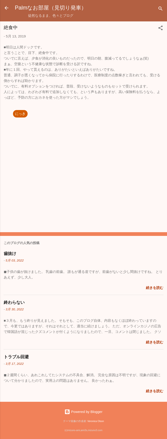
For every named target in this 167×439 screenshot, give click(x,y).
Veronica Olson (95, 421)
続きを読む (154, 288)
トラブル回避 (16, 357)
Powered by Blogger (83, 412)
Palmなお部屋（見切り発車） (51, 8)
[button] (160, 28)
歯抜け (10, 253)
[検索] (160, 9)
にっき (20, 114)
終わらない (14, 302)
